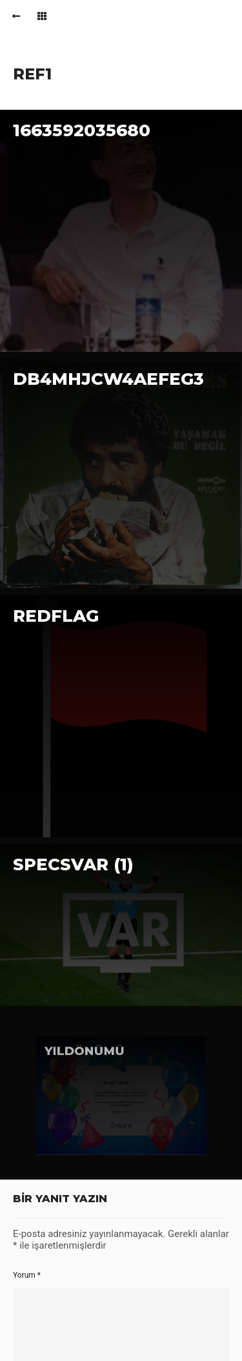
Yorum (27, 1275)
